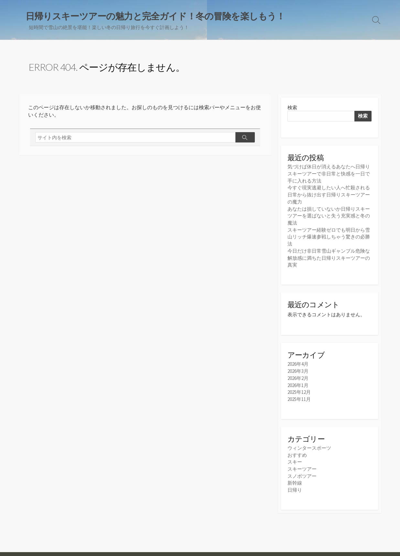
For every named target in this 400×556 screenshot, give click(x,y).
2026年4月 (297, 361)
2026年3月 (297, 368)
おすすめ (297, 451)
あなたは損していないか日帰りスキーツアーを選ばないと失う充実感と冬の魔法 (328, 215)
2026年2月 (297, 375)
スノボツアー (302, 471)
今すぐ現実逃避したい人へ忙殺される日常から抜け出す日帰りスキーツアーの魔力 (328, 194)
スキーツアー (302, 464)
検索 (292, 108)
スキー (294, 458)
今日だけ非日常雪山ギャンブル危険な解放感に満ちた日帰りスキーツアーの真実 (328, 255)
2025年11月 (299, 395)
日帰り (294, 485)
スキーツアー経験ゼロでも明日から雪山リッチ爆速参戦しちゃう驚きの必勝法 (328, 235)
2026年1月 (297, 382)
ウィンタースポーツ (309, 444)
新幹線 (294, 478)
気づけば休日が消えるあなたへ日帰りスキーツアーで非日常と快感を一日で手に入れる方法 (328, 174)
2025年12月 (299, 388)
